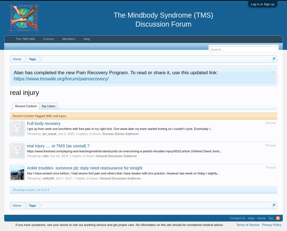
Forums (48, 39)
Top (270, 218)
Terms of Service (247, 225)
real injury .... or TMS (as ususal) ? (58, 146)
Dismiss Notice (272, 72)
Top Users (48, 106)
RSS (278, 218)
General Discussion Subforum (116, 156)
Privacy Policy (271, 225)
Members (68, 39)
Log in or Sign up (262, 4)
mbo (45, 156)
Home (261, 218)
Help (87, 39)
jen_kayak (50, 134)
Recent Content (25, 106)
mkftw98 (48, 178)
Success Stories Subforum (120, 134)
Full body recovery (44, 123)
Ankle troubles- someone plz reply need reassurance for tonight (84, 168)
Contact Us (237, 218)
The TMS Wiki (25, 39)
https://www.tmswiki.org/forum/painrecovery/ (61, 78)
